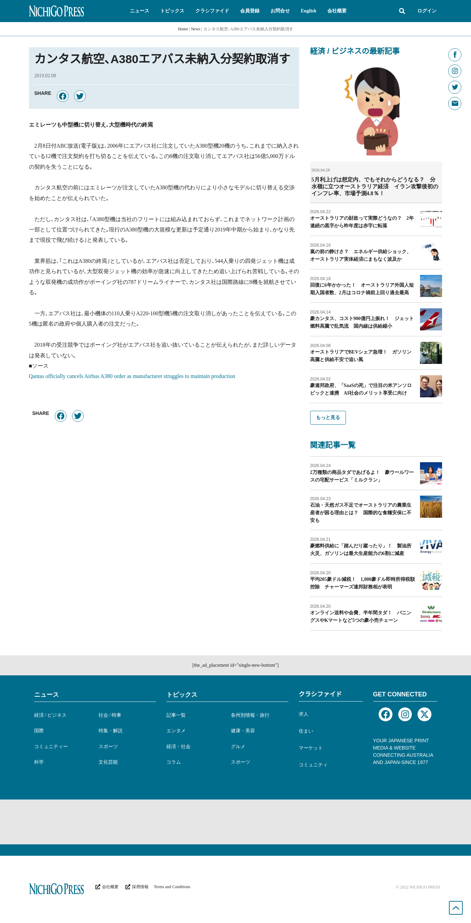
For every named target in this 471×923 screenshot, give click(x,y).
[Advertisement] (235, 821)
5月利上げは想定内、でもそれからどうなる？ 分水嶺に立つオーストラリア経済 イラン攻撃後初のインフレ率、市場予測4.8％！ (374, 186)
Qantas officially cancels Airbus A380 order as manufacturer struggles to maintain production (132, 376)
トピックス (181, 694)
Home (183, 29)
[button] (139, 11)
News (195, 29)
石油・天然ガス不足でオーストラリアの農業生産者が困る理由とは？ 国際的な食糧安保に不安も (360, 512)
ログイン (427, 10)
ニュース (46, 694)
